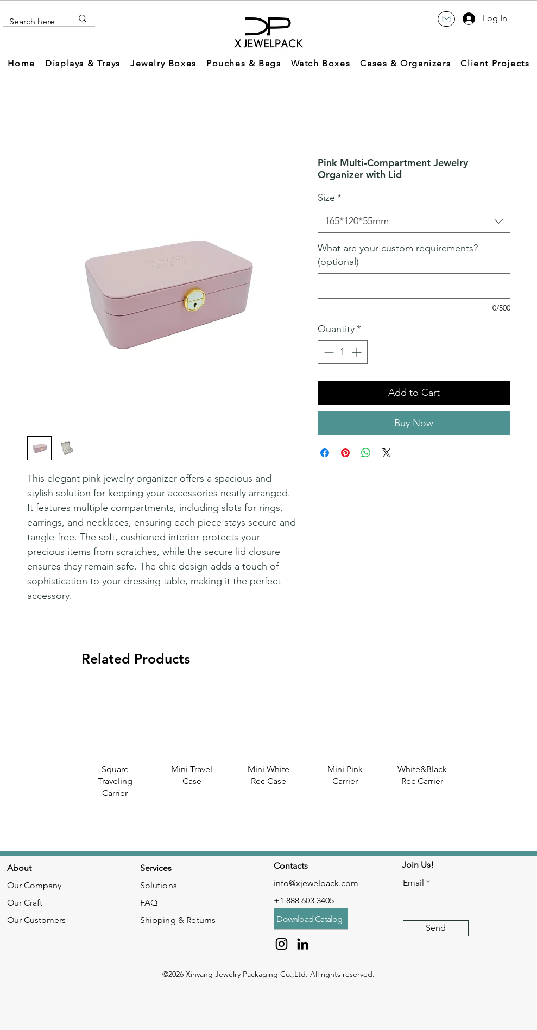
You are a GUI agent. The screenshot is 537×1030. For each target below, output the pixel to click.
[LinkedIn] (303, 944)
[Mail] (446, 19)
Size (330, 198)
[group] (268, 755)
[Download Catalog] (311, 919)
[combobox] (414, 221)
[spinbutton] (342, 352)
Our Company (34, 885)
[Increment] (357, 352)
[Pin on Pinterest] (345, 452)
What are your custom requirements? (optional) (398, 255)
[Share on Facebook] (324, 452)
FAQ (148, 903)
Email (413, 883)
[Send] (436, 928)
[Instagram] (281, 944)
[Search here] (32, 21)
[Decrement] (327, 352)
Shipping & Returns (178, 920)
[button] (82, 63)
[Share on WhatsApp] (365, 452)
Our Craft (24, 903)
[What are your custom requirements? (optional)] (414, 286)
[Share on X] (386, 452)
